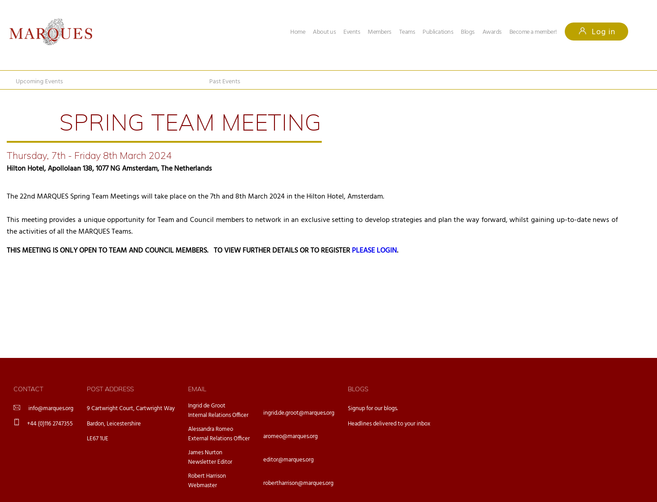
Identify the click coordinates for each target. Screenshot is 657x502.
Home (297, 32)
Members (380, 32)
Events (351, 32)
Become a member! (533, 32)
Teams (407, 32)
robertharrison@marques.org (298, 483)
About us (324, 32)
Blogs (468, 32)
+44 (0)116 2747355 (50, 424)
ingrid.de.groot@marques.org (298, 413)
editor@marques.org (288, 460)
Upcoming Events (39, 82)
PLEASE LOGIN (374, 251)
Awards (492, 32)
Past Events (224, 82)
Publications (438, 32)
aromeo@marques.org (290, 436)
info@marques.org (50, 408)
